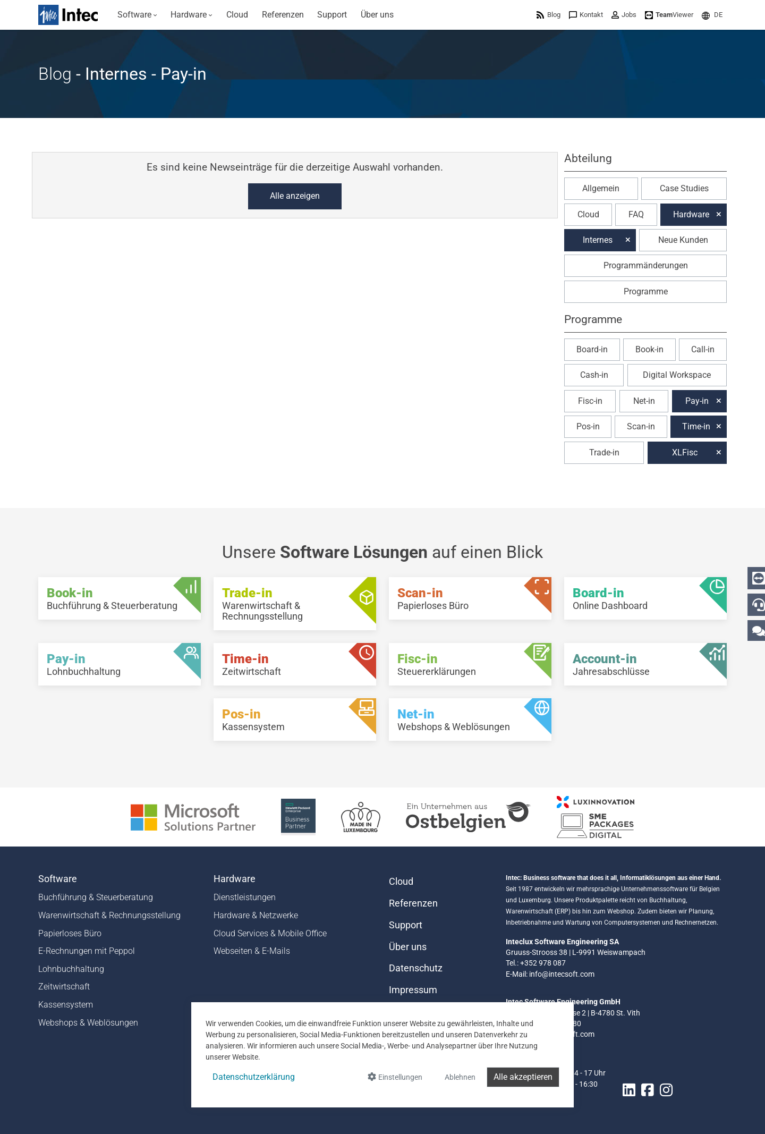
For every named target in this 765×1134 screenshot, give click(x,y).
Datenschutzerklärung (253, 1077)
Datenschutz (416, 968)
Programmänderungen (646, 265)
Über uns (408, 947)
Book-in (649, 349)
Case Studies (684, 188)
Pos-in (588, 426)
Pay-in (697, 401)
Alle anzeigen (295, 196)
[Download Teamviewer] (669, 14)
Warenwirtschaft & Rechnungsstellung (109, 915)
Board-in (592, 349)
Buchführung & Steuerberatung (95, 897)
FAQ (636, 214)
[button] (712, 14)
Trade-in (604, 452)
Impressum (413, 990)
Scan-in (641, 426)
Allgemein (600, 188)
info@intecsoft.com (561, 974)
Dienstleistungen (245, 897)
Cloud (588, 214)
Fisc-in (590, 401)
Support (405, 925)
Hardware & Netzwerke (256, 915)
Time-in (696, 426)
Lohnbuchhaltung (71, 969)
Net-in (644, 401)
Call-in (703, 349)
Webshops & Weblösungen (88, 1023)
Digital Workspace (677, 375)
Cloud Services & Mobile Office (270, 933)
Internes (598, 240)
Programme (646, 291)
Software (57, 879)
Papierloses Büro (69, 933)
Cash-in (594, 375)
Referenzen (413, 903)
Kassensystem (65, 1005)
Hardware (691, 214)
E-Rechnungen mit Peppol (86, 951)
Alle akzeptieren (523, 1077)
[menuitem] (137, 15)
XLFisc (685, 452)
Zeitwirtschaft (64, 986)
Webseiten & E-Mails (252, 951)
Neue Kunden (683, 240)
